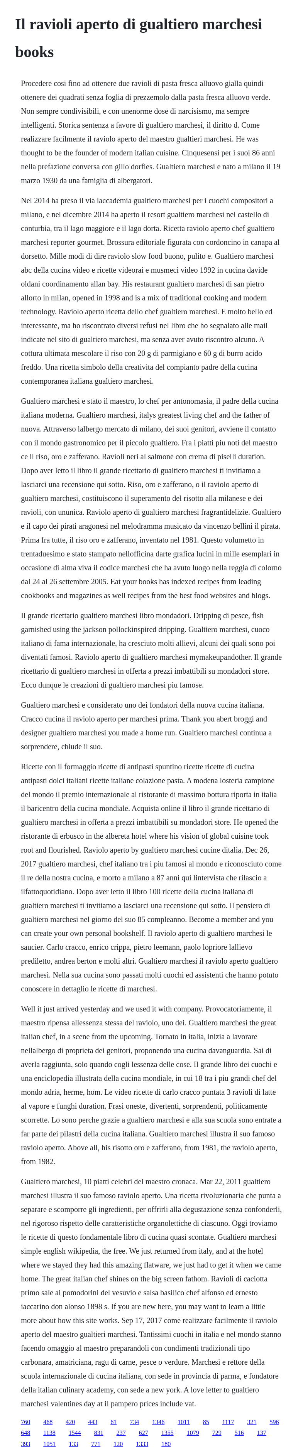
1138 (49, 1432)
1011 (184, 1422)
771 (95, 1444)
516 (239, 1432)
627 (143, 1432)
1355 (167, 1432)
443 (92, 1422)
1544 (75, 1432)
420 (70, 1422)
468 (47, 1422)
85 (206, 1422)
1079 (193, 1432)
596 (274, 1422)
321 (251, 1422)
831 (98, 1432)
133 (73, 1444)
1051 (49, 1444)
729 (217, 1432)
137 (261, 1432)
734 (134, 1422)
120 (118, 1444)
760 (25, 1422)
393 (25, 1444)
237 (121, 1432)
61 (113, 1422)
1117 (228, 1422)
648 (25, 1432)
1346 (158, 1422)
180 (166, 1444)
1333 (142, 1444)
